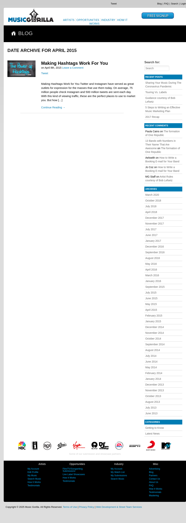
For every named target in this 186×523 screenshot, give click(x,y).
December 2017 (154, 217)
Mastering (154, 495)
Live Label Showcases (74, 474)
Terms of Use (70, 507)
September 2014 (155, 344)
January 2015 (153, 321)
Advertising (154, 469)
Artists (68, 20)
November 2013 (154, 390)
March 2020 (152, 194)
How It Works (34, 482)
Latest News (152, 433)
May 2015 (151, 304)
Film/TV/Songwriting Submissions (73, 470)
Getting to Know (154, 427)
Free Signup (157, 16)
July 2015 (150, 292)
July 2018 (150, 206)
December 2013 (154, 384)
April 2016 (151, 269)
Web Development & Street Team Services (119, 507)
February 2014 (153, 373)
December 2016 (154, 246)
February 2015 (153, 315)
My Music (32, 475)
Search (174, 3)
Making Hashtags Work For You (74, 63)
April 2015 (151, 309)
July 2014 (150, 355)
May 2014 (151, 367)
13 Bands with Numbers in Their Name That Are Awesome (160, 144)
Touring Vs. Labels (156, 92)
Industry (108, 20)
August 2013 (152, 401)
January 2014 (153, 378)
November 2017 (154, 223)
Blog (159, 3)
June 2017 (151, 235)
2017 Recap (152, 116)
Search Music (34, 479)
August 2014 (152, 350)
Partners (153, 475)
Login (183, 3)
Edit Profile (33, 472)
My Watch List (118, 472)
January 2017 (153, 240)
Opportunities (87, 20)
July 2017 (150, 229)
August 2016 (152, 258)
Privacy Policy (86, 507)
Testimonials (34, 485)
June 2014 (151, 361)
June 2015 (151, 298)
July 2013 (150, 407)
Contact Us (154, 479)
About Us (153, 482)
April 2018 (151, 212)
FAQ (166, 3)
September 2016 (155, 252)
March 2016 (152, 275)
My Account (33, 469)
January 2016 (153, 281)
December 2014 (154, 327)
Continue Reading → (53, 107)
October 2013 (153, 396)
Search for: (152, 62)
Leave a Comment (72, 67)
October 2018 (153, 200)
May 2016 (151, 263)
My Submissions (119, 475)
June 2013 (151, 413)
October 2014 (153, 338)
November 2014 (154, 332)
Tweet (114, 3)
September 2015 (155, 286)
